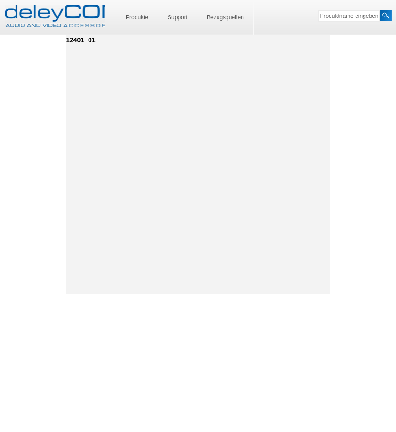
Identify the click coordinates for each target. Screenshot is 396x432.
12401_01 (80, 40)
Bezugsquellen (225, 17)
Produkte (137, 17)
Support (177, 17)
